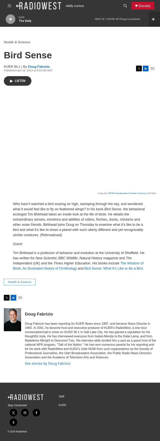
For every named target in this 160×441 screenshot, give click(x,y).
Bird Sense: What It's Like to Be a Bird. (114, 268)
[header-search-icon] (125, 5)
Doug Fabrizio (39, 66)
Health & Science (17, 42)
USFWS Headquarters (117, 193)
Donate (144, 6)
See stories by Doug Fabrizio (48, 363)
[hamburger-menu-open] (9, 6)
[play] (10, 19)
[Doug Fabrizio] (12, 319)
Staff (61, 396)
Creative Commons (138, 193)
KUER (62, 405)
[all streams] (154, 19)
